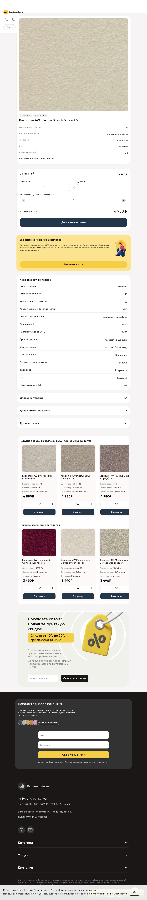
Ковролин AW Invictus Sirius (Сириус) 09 (75, 477)
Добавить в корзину (73, 222)
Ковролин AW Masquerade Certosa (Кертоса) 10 (36, 561)
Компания (73, 868)
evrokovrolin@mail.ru (32, 817)
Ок (134, 892)
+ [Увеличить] (124, 200)
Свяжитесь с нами (108, 678)
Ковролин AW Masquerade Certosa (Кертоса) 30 (75, 561)
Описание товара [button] (31, 397)
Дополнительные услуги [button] (35, 410)
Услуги (73, 855)
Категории (73, 843)
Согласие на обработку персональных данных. (87, 762)
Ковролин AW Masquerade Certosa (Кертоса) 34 (114, 561)
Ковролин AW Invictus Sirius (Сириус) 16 (114, 477)
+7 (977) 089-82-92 (32, 799)
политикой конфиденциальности (109, 893)
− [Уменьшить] (23, 200)
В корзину (39, 512)
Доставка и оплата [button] (32, 423)
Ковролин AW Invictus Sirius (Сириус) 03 (37, 477)
